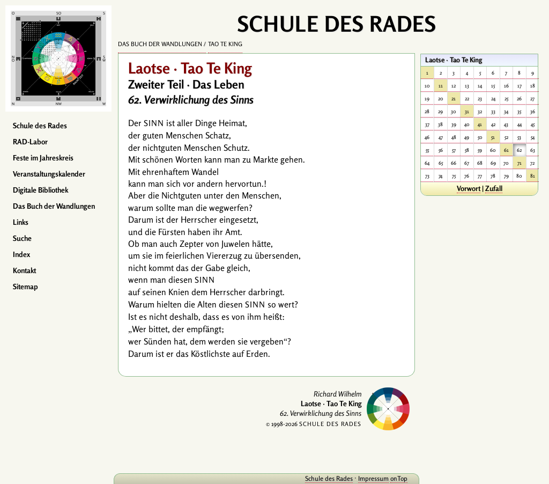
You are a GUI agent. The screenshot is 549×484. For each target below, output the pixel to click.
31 (467, 111)
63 (532, 150)
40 (467, 124)
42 (493, 124)
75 (454, 176)
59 (480, 150)
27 (532, 98)
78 (493, 176)
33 (493, 111)
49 (466, 137)
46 (427, 137)
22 (467, 98)
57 (454, 150)
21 (453, 98)
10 (427, 86)
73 (427, 176)
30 (453, 111)
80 (519, 176)
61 (506, 150)
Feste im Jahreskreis (43, 157)
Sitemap (25, 286)
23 (480, 98)
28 (427, 111)
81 (532, 176)
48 (453, 137)
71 (519, 163)
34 (506, 111)
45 (533, 124)
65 (441, 163)
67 (466, 163)
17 (519, 86)
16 (506, 86)
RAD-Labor (30, 141)
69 (493, 163)
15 (493, 86)
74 (440, 176)
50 (480, 137)
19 (427, 98)
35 (519, 111)
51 (493, 137)
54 (533, 137)
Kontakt (24, 270)
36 (532, 111)
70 (506, 163)
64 (427, 163)
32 (480, 111)
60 (493, 150)
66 (453, 163)
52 (506, 137)
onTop (398, 478)
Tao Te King (225, 44)
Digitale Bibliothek (40, 190)
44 (519, 124)
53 (519, 137)
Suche (22, 238)
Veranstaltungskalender (49, 174)
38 (440, 124)
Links (20, 222)
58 (467, 150)
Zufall (493, 188)
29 (440, 111)
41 (480, 124)
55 (427, 150)
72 (532, 163)
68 (480, 163)
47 (441, 137)
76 (466, 176)
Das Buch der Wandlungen (54, 206)
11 (441, 86)
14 (480, 86)
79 (506, 176)
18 (532, 86)
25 (506, 98)
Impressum (373, 478)
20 (440, 98)
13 (467, 86)
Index (21, 254)
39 (453, 124)
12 (453, 86)
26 (519, 98)
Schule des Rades (40, 125)
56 (441, 150)
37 (427, 124)
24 (493, 98)
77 (480, 176)
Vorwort (468, 188)
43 (506, 124)
